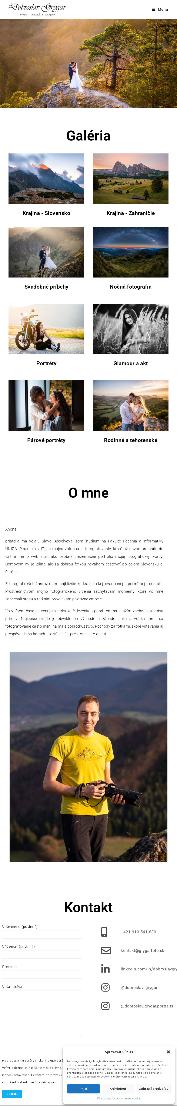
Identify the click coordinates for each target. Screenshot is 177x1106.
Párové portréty (46, 440)
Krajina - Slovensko (46, 213)
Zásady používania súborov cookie (119, 1098)
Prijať (83, 1088)
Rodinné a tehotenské (130, 440)
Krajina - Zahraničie (131, 213)
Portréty (46, 363)
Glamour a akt (130, 363)
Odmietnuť (118, 1088)
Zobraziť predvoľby (153, 1088)
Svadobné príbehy (46, 287)
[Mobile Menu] (160, 9)
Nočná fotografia (130, 287)
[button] (168, 1052)
